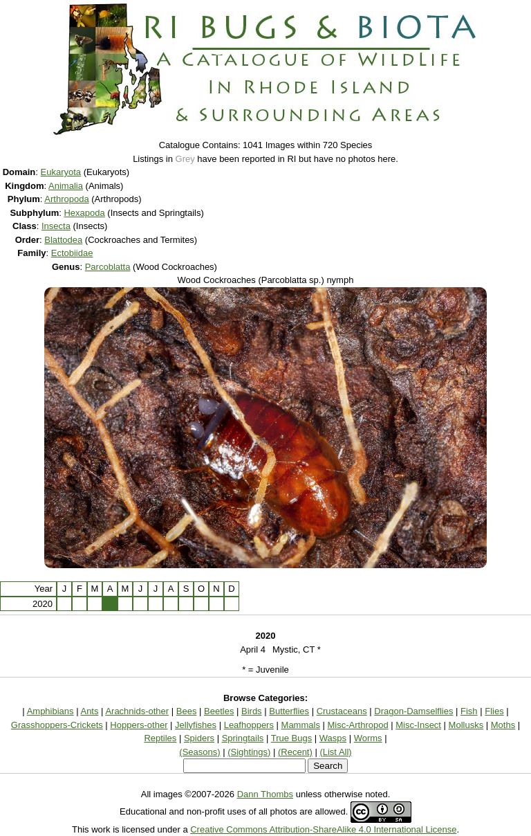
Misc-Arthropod (358, 725)
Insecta (56, 226)
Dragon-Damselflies (413, 711)
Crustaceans (342, 711)
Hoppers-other (138, 725)
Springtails (243, 738)
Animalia (65, 186)
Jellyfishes (195, 725)
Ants (89, 711)
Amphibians (50, 711)
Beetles (219, 711)
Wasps (332, 738)
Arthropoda (66, 199)
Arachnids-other (137, 711)
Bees (186, 711)
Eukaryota (61, 172)
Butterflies (289, 711)
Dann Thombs (265, 794)
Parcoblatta (108, 267)
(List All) (335, 752)
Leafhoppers (249, 725)
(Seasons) (199, 752)
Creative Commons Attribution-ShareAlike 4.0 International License (323, 829)
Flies (494, 711)
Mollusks (466, 725)
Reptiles (160, 738)
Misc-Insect (418, 725)
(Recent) (295, 752)
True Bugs (292, 738)
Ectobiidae (72, 253)
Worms (368, 738)
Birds (251, 711)
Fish (469, 711)
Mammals (300, 725)
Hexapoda (84, 213)
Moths (503, 725)
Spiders (199, 738)
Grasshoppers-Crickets (57, 725)
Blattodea (63, 240)
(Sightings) (248, 752)
